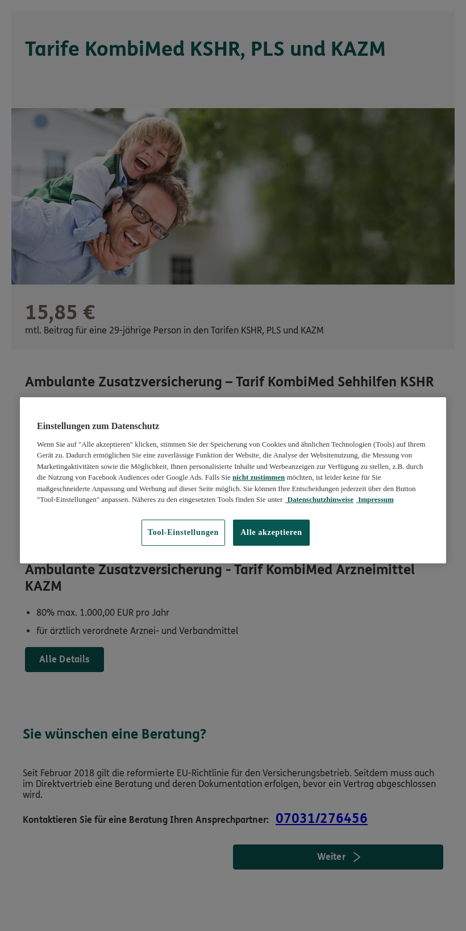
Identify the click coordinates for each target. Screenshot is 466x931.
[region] (233, 480)
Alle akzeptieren (271, 532)
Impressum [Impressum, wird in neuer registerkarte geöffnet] (375, 499)
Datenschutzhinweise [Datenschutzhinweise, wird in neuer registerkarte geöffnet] (319, 499)
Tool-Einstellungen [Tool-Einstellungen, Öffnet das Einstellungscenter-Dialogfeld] (183, 532)
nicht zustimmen (258, 477)
